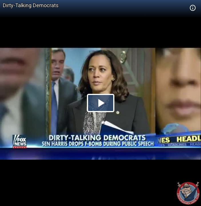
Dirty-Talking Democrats (31, 5)
